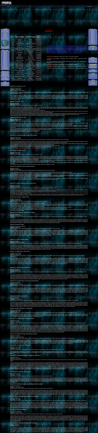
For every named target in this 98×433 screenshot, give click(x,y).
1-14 (12, 60)
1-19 (12, 68)
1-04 (12, 43)
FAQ (5, 33)
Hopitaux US (5, 73)
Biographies (93, 65)
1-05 (12, 45)
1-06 (12, 47)
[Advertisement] (49, 17)
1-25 (12, 79)
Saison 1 (5, 51)
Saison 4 (5, 54)
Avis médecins (5, 78)
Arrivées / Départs (92, 67)
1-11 (12, 55)
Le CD (93, 43)
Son (93, 47)
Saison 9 (5, 59)
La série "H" (93, 84)
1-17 (12, 65)
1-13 (12, 58)
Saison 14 (5, 64)
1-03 (12, 42)
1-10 (12, 54)
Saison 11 (5, 61)
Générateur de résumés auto (5, 68)
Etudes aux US (5, 72)
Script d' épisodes (5, 83)
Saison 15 (5, 66)
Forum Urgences (93, 71)
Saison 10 (5, 60)
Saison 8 (5, 58)
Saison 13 (5, 63)
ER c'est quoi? (5, 30)
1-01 (12, 39)
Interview (5, 36)
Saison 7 (5, 57)
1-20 (12, 70)
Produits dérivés (5, 38)
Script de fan (5, 85)
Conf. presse (5, 37)
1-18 (12, 66)
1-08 (12, 50)
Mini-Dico (5, 34)
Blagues (92, 82)
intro (8, 6)
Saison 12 (5, 62)
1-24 (12, 78)
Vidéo (93, 48)
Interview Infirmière (5, 79)
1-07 (12, 48)
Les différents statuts (5, 75)
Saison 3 (5, 53)
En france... (5, 77)
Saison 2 (5, 52)
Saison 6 (5, 56)
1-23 (12, 76)
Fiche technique (5, 31)
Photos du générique (93, 61)
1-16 (12, 63)
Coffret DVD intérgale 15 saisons (5, 48)
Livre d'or (93, 75)
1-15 (12, 62)
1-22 (12, 74)
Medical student (5, 74)
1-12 (12, 57)
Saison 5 (5, 55)
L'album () (93, 59)
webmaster (89, 6)
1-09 (12, 52)
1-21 (12, 72)
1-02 (12, 40)
